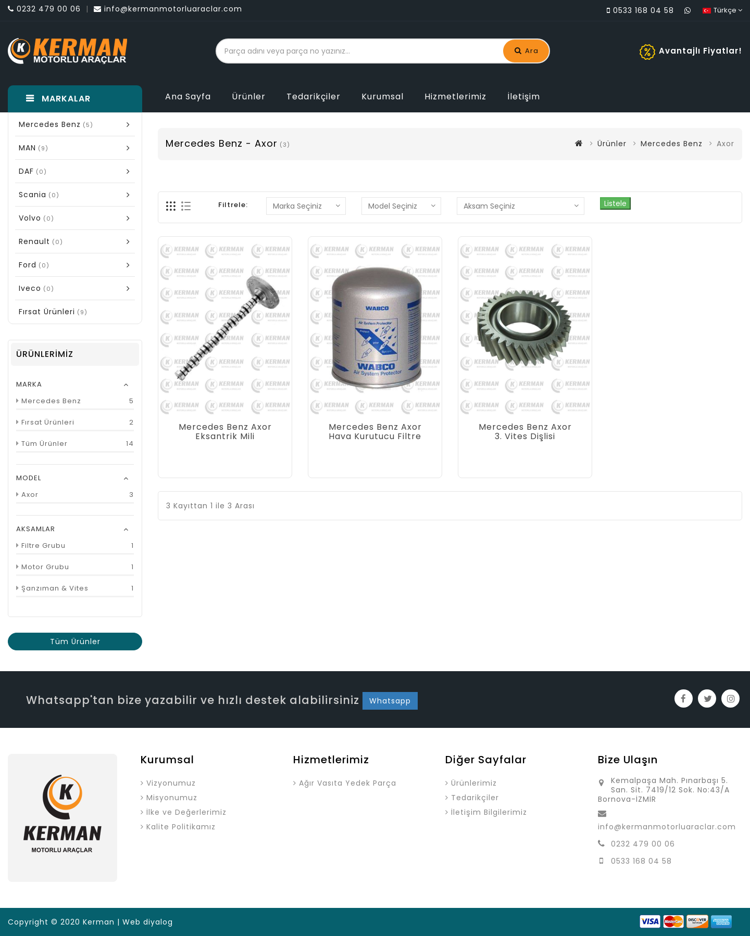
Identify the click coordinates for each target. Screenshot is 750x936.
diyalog (158, 922)
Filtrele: (233, 205)
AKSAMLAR (35, 529)
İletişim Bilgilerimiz (489, 812)
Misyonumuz (171, 797)
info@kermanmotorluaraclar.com (667, 827)
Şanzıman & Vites (55, 588)
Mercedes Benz (77, 124)
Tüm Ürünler (44, 443)
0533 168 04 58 (641, 861)
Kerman (99, 922)
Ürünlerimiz (474, 783)
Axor (30, 494)
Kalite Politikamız (181, 827)
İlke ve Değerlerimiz (186, 812)
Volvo (77, 217)
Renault (77, 241)
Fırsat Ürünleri (47, 422)
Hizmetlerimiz (455, 96)
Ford (77, 264)
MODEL (28, 478)
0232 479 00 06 (643, 844)
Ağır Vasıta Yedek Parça (347, 783)
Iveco (77, 287)
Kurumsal (382, 96)
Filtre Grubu (43, 545)
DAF (77, 170)
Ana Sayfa (188, 96)
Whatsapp (390, 701)
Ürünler (249, 96)
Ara (527, 51)
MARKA (29, 384)
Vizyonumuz (171, 783)
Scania (77, 194)
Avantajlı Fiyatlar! (700, 50)
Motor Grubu (45, 567)
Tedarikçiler (313, 96)
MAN (77, 147)
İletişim (523, 96)
